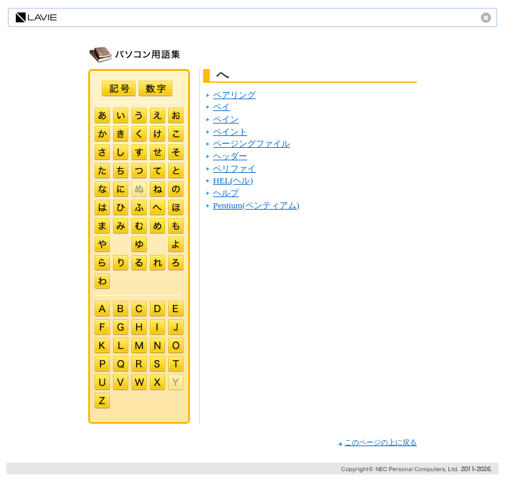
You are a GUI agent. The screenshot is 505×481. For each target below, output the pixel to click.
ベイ (221, 107)
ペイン (226, 119)
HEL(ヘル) (233, 180)
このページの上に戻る (377, 442)
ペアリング (234, 95)
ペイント (230, 132)
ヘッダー (230, 156)
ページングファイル (251, 144)
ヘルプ (226, 193)
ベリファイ (234, 168)
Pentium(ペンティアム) (256, 205)
